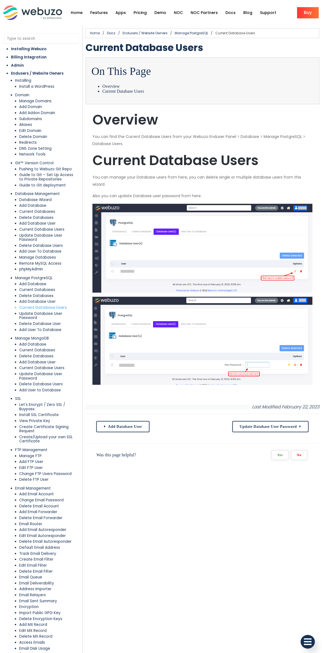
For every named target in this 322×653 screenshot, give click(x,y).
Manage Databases (37, 257)
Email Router (30, 524)
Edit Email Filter (33, 565)
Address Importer (35, 589)
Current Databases (37, 211)
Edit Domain (30, 130)
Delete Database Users (41, 245)
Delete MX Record (35, 636)
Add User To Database (40, 251)
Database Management (37, 193)
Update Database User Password (40, 237)
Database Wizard (35, 199)
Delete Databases (36, 217)
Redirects (28, 142)
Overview (111, 86)
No (299, 455)
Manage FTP (30, 456)
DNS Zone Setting (35, 148)
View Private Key (34, 420)
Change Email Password (41, 500)
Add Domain (30, 106)
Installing (23, 80)
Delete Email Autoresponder (45, 541)
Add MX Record (33, 624)
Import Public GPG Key (40, 612)
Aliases (25, 124)
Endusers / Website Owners (37, 73)
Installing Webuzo (28, 49)
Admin (17, 65)
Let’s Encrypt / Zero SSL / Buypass (42, 407)
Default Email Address (39, 547)
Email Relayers (32, 595)
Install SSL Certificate (39, 414)
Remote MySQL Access (40, 263)
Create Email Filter (36, 559)
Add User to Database (40, 390)
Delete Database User (40, 323)
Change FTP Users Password (45, 473)
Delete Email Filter (36, 571)
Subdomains (30, 118)
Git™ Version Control (34, 163)
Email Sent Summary (38, 601)
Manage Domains (35, 101)
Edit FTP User (31, 467)
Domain (22, 95)
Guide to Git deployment (42, 185)
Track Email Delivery (37, 553)
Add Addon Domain (37, 112)
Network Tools (32, 154)
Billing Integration (29, 57)
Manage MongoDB (32, 338)
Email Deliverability (36, 583)
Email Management (33, 488)
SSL (18, 398)
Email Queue (30, 577)
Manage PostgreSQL (34, 278)
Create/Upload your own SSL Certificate (46, 439)
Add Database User (37, 223)
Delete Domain (33, 136)
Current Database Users (41, 229)
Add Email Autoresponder (42, 529)
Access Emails (32, 642)
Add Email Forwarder (38, 512)
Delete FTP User (34, 479)
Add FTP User (31, 461)
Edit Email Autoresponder (42, 535)
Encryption (29, 606)
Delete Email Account (39, 506)
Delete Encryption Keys (40, 618)
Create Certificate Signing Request (44, 429)
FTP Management (31, 450)
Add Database (32, 205)
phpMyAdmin (31, 269)
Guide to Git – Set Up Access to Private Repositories (46, 177)
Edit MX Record (33, 630)
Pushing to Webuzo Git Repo (45, 169)
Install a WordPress (36, 86)
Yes (280, 455)
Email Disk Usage (34, 648)
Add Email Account (36, 494)
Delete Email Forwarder (41, 518)
